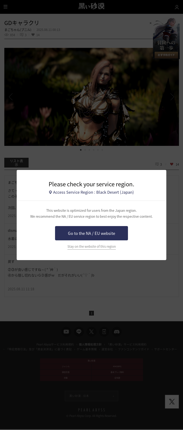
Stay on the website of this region (91, 246)
